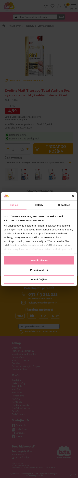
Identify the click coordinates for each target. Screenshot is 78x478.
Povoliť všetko (39, 260)
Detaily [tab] (39, 205)
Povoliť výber (39, 279)
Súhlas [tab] (14, 205)
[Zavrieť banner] (73, 196)
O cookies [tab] (64, 205)
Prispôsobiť (39, 269)
